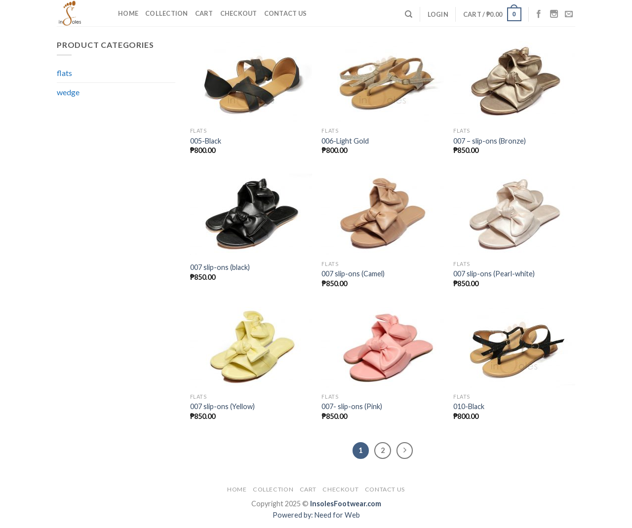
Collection (166, 13)
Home (128, 13)
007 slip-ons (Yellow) (222, 406)
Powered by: (294, 515)
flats (64, 72)
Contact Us (285, 13)
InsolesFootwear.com (345, 503)
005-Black (205, 141)
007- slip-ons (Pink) (351, 406)
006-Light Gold (345, 141)
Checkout (238, 13)
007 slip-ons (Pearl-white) (494, 273)
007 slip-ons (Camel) (353, 273)
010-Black (468, 406)
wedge (68, 92)
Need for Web (337, 515)
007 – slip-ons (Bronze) (489, 141)
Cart (204, 13)
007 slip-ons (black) (220, 267)
